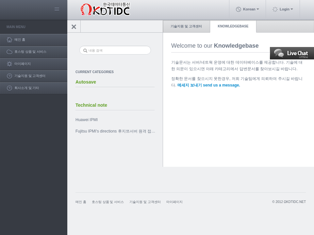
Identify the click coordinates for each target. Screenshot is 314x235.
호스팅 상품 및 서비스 (108, 202)
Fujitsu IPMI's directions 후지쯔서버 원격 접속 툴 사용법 (119, 131)
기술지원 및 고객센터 (186, 26)
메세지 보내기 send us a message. (208, 85)
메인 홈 (80, 202)
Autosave (85, 82)
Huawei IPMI (86, 120)
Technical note (91, 105)
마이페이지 (174, 202)
